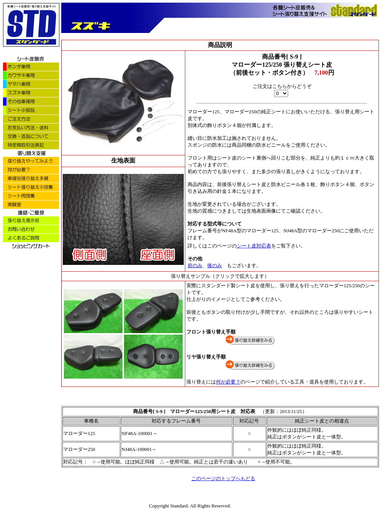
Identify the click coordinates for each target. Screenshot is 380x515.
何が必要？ (228, 382)
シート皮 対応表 (238, 411)
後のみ (214, 265)
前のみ (195, 265)
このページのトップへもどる (223, 478)
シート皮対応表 (254, 246)
